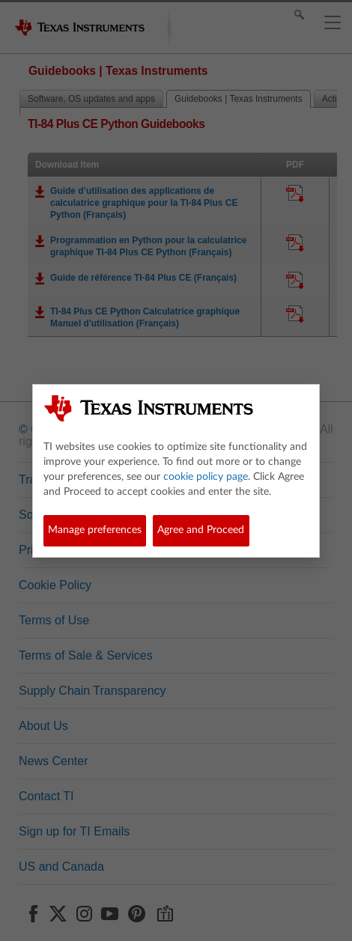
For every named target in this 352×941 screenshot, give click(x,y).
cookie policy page (205, 477)
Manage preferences (95, 530)
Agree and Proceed (200, 530)
